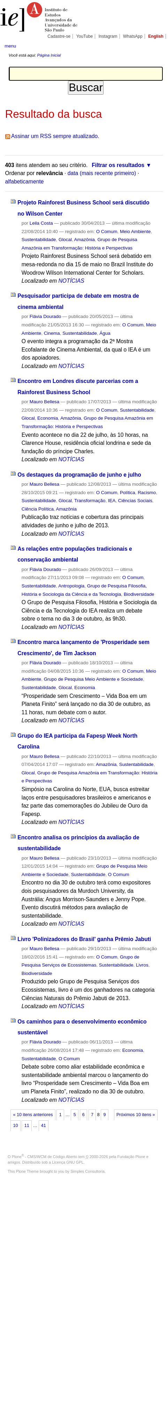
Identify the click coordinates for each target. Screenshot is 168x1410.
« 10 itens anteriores (33, 1114)
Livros (142, 965)
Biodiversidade (139, 594)
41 (43, 1125)
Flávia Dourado (45, 316)
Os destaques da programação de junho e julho (79, 475)
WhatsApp (133, 36)
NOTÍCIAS (71, 281)
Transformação (89, 500)
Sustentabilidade (39, 239)
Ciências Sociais (135, 500)
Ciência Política (38, 509)
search (156, 45)
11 (26, 1125)
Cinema (52, 333)
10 (15, 1125)
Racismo (147, 492)
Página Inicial (49, 55)
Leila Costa (41, 223)
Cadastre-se (58, 36)
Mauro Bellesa (44, 401)
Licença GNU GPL (67, 1162)
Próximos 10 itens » (135, 1114)
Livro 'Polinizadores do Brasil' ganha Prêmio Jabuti (84, 939)
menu (10, 46)
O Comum (106, 231)
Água (104, 333)
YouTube (84, 36)
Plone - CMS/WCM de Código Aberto (44, 1157)
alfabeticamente (24, 182)
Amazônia (84, 239)
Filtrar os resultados (118, 165)
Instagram (108, 36)
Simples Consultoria (87, 1171)
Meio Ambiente (135, 231)
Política (127, 492)
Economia (47, 418)
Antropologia (71, 585)
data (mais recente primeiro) (102, 173)
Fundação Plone (131, 1157)
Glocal (65, 239)
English (155, 36)
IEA (112, 500)
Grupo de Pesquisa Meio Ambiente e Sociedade (93, 679)
